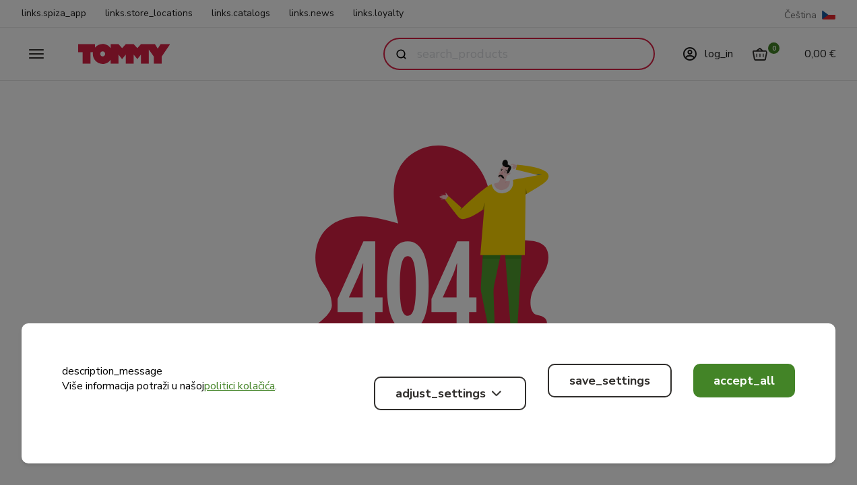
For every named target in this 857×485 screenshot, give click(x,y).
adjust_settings (450, 393)
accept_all (744, 381)
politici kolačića (239, 386)
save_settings (609, 381)
